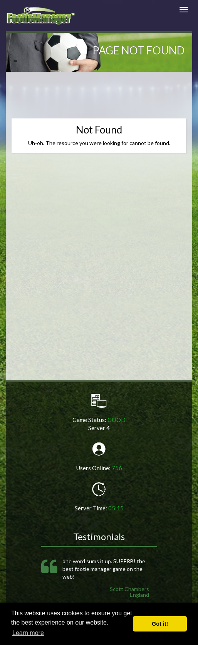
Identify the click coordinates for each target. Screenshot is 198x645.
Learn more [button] (28, 633)
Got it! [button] (160, 624)
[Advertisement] (102, 99)
